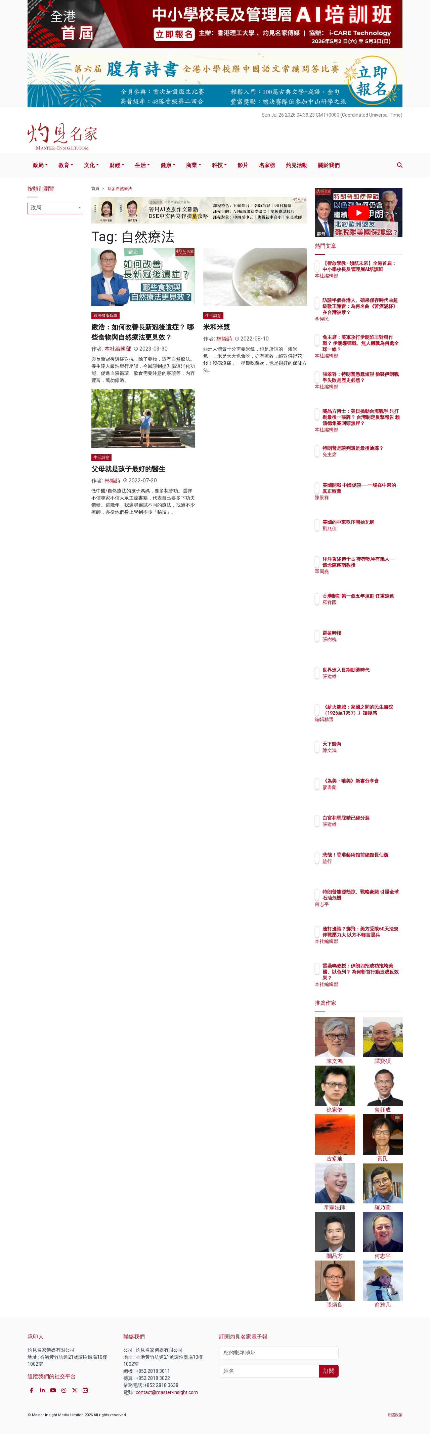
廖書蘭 (369, 793)
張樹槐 (369, 639)
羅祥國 (369, 608)
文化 (89, 165)
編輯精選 (371, 725)
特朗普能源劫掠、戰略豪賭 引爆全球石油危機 (380, 898)
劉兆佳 (369, 534)
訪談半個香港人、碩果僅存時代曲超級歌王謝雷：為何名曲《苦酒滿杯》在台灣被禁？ (380, 312)
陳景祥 (369, 503)
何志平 (369, 910)
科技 (217, 165)
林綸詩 (224, 338)
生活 (140, 165)
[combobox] (55, 208)
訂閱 (329, 1371)
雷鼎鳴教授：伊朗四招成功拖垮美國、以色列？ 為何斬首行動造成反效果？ (380, 978)
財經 (115, 165)
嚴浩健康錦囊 (105, 315)
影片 (243, 165)
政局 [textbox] (36, 207)
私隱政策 (395, 1415)
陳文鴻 (369, 750)
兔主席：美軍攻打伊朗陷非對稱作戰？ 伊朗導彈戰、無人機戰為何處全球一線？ (380, 349)
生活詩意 (213, 315)
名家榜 (267, 165)
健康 (166, 165)
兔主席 (369, 460)
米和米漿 (216, 327)
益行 (366, 867)
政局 (38, 165)
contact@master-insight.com (167, 1392)
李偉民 (369, 318)
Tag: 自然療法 (119, 188)
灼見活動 (296, 165)
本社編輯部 (117, 349)
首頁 (95, 188)
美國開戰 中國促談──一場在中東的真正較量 (379, 491)
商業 (191, 165)
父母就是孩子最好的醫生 (128, 469)
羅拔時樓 (371, 633)
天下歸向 (371, 744)
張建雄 (369, 682)
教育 (63, 165)
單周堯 (369, 577)
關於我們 (329, 165)
